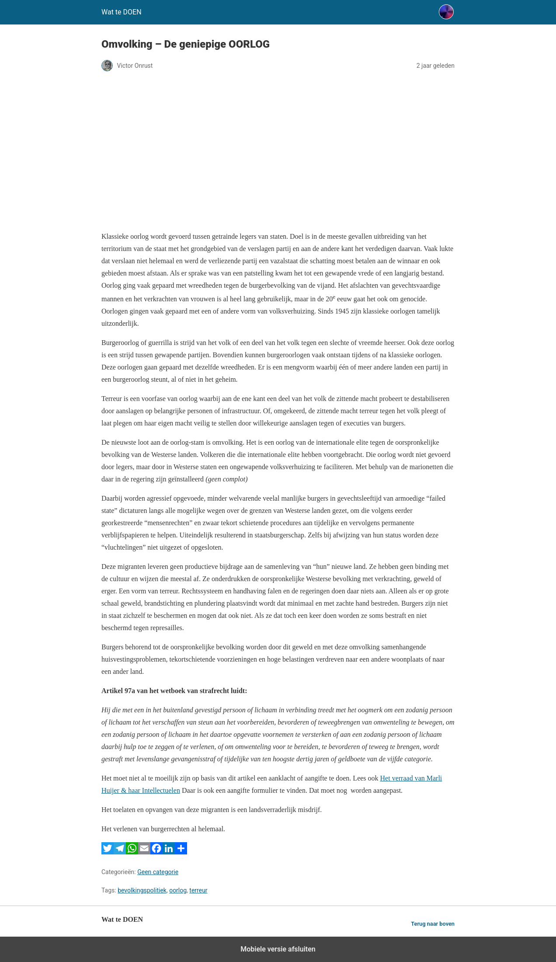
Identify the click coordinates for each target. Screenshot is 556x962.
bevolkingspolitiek (142, 890)
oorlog (178, 890)
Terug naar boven (433, 923)
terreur (198, 890)
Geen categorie (157, 871)
